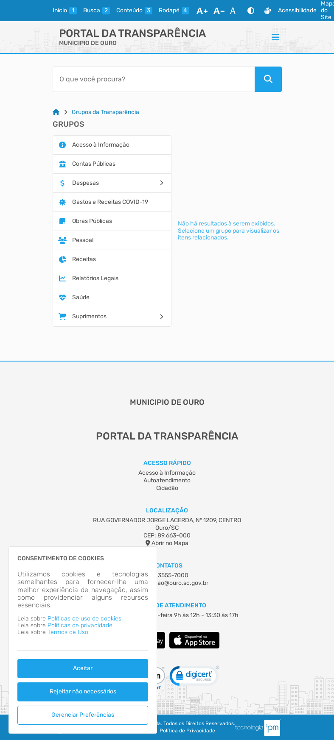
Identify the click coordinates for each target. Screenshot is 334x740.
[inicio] (65, 10)
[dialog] (82, 640)
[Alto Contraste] (251, 10)
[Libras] (267, 10)
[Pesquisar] (268, 79)
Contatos (167, 565)
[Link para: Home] (56, 112)
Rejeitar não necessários (83, 691)
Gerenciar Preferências (82, 714)
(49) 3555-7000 (167, 575)
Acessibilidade (297, 10)
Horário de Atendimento (167, 605)
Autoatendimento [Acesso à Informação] (167, 480)
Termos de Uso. (69, 632)
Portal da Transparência (132, 33)
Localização (167, 510)
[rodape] (174, 10)
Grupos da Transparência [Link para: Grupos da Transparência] (105, 112)
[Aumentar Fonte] (202, 10)
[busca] (96, 10)
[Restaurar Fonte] (235, 10)
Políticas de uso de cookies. (85, 618)
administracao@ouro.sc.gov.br (167, 583)
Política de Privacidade (187, 731)
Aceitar (83, 668)
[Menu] (275, 37)
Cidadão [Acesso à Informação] (167, 488)
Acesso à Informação (167, 472)
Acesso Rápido (167, 463)
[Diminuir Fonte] (219, 10)
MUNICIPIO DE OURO (88, 43)
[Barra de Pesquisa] (154, 79)
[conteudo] (134, 10)
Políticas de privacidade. (81, 625)
